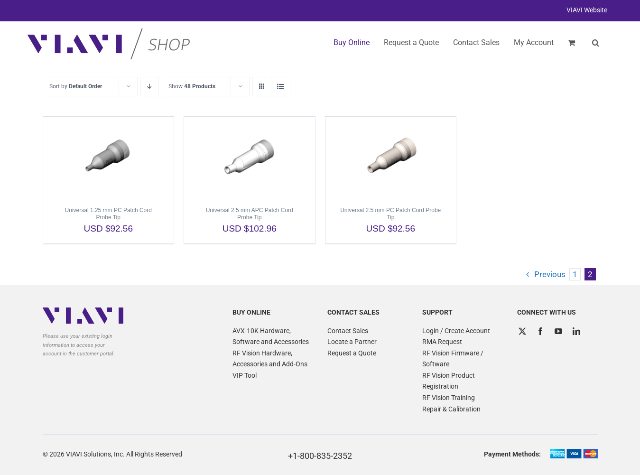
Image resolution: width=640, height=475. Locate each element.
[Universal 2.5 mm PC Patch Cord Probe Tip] (390, 157)
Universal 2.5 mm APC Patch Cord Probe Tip (249, 214)
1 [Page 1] (575, 274)
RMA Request (442, 341)
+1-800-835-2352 (320, 456)
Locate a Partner (352, 341)
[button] (595, 42)
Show (191, 86)
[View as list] (280, 86)
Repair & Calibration (451, 409)
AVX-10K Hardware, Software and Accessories (270, 336)
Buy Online (352, 42)
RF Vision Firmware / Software (452, 358)
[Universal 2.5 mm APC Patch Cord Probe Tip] (249, 157)
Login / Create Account (456, 331)
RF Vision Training (448, 397)
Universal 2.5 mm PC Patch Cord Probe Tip (390, 214)
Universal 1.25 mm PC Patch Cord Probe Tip (108, 214)
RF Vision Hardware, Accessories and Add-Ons (269, 358)
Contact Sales (347, 331)
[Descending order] (149, 86)
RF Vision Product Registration (448, 381)
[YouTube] (558, 331)
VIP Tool (244, 375)
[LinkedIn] (576, 331)
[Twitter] (522, 331)
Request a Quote (351, 353)
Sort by (75, 86)
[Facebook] (540, 331)
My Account (534, 42)
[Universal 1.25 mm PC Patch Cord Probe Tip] (108, 157)
